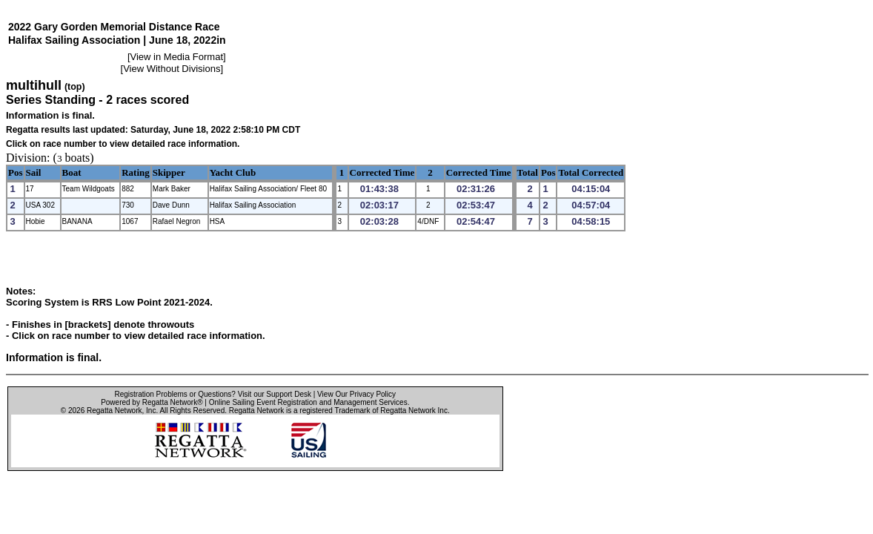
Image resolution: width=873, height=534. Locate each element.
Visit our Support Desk (274, 394)
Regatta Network (114, 410)
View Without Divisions (171, 68)
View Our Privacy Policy (356, 394)
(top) (74, 87)
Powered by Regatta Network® (151, 402)
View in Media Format (176, 56)
